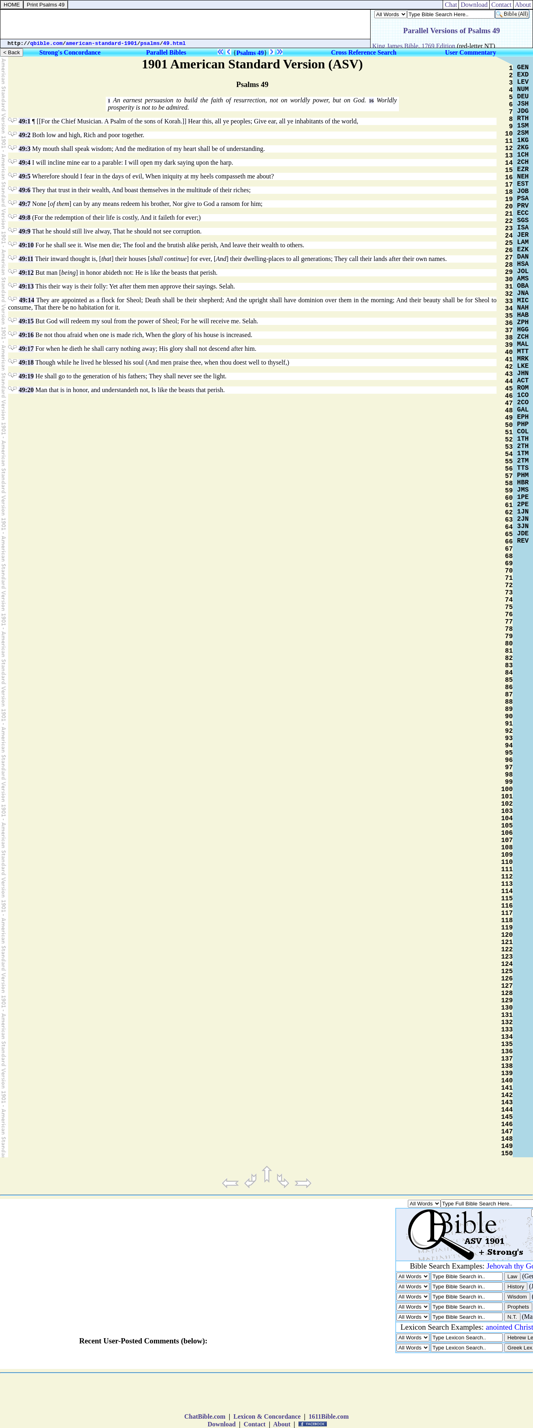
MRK (523, 359)
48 (509, 410)
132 (507, 1022)
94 (509, 745)
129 (507, 1000)
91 (509, 724)
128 (507, 993)
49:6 (24, 190)
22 (509, 221)
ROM (523, 388)
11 (509, 141)
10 (509, 134)
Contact (501, 4)
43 (509, 374)
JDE (523, 533)
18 (509, 192)
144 (507, 1110)
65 (509, 534)
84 (509, 673)
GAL (523, 410)
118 (507, 920)
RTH (523, 118)
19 (509, 199)
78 (509, 629)
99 (509, 782)
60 (509, 498)
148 (507, 1139)
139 (507, 1073)
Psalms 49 (250, 52)
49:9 (24, 231)
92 (509, 731)
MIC (523, 300)
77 (509, 622)
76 (509, 614)
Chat (450, 4)
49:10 (26, 245)
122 (507, 949)
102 (507, 804)
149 (507, 1146)
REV (523, 541)
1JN (523, 512)
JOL (523, 271)
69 (509, 563)
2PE (523, 504)
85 (509, 680)
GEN (523, 67)
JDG (523, 111)
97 (509, 767)
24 (509, 236)
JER (523, 235)
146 (507, 1124)
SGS (523, 220)
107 (507, 840)
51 (509, 432)
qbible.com (46, 43)
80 (509, 643)
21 (509, 214)
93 (509, 738)
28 (509, 265)
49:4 (24, 162)
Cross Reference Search (364, 52)
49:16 (26, 334)
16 (371, 101)
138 (507, 1066)
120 (507, 935)
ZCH (523, 337)
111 (507, 869)
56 (509, 469)
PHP (523, 424)
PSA (523, 198)
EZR (523, 169)
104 (507, 818)
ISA (523, 227)
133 (507, 1029)
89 (509, 709)
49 (509, 418)
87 (509, 694)
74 (509, 600)
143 (507, 1102)
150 (507, 1153)
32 (509, 294)
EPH (523, 417)
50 (509, 425)
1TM (523, 453)
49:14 (26, 300)
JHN (523, 373)
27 (509, 257)
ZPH (523, 322)
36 (509, 323)
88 (509, 702)
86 (509, 687)
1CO (523, 395)
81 (509, 651)
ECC (523, 213)
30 (509, 279)
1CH (523, 155)
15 (509, 170)
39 (509, 345)
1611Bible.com (328, 1416)
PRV (523, 206)
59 (509, 490)
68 (509, 556)
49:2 (24, 135)
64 (509, 527)
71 (509, 578)
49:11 (26, 258)
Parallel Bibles (166, 52)
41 (509, 359)
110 (507, 862)
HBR (523, 482)
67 (509, 549)
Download (474, 4)
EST (523, 184)
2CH (523, 162)
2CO (523, 402)
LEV (523, 82)
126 (507, 978)
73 (509, 592)
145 (507, 1117)
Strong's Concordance (69, 52)
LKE (523, 366)
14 (509, 163)
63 (509, 520)
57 (509, 476)
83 (509, 665)
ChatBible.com (205, 1416)
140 (507, 1080)
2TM (523, 461)
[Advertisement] (185, 24)
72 (509, 585)
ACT (523, 380)
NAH (523, 308)
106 (507, 833)
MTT (523, 351)
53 (509, 447)
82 (509, 658)
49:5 (24, 176)
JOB (523, 191)
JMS (523, 490)
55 (509, 461)
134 (507, 1037)
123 (507, 957)
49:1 (24, 121)
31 (509, 287)
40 (509, 352)
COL (523, 431)
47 (509, 403)
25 (509, 243)
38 (509, 338)
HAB (523, 315)
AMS (523, 278)
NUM (523, 89)
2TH (523, 446)
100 (507, 789)
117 (507, 913)
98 (509, 775)
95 (509, 753)
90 (509, 716)
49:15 (26, 321)
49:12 (26, 272)
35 (509, 316)
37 (509, 330)
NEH (523, 176)
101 (507, 796)
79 (509, 636)
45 (509, 389)
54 (509, 454)
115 (507, 898)
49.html (174, 43)
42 (509, 367)
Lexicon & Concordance (267, 1416)
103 (507, 811)
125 (507, 971)
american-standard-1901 (101, 43)
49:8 (24, 217)
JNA (523, 293)
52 (509, 439)
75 (509, 607)
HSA (523, 264)
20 (509, 206)
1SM (523, 125)
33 (509, 301)
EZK (523, 249)
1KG (523, 140)
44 (509, 381)
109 (507, 855)
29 (509, 272)
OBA (523, 286)
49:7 (24, 203)
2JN (523, 519)
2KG (523, 147)
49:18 (26, 362)
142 (507, 1095)
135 (507, 1044)
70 (509, 571)
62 (509, 512)
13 (509, 155)
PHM (523, 475)
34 (509, 308)
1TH (523, 439)
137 (507, 1059)
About (523, 4)
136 (507, 1051)
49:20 (26, 389)
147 (507, 1131)
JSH (523, 104)
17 (509, 185)
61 (509, 505)
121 (507, 942)
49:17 (26, 348)
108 (507, 847)
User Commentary (470, 52)
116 (507, 906)
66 (509, 541)
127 (507, 986)
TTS (523, 468)
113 (507, 884)
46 (509, 396)
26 (509, 250)
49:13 (26, 286)
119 (507, 927)
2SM (523, 133)
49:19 (26, 376)
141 (507, 1088)
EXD (523, 75)
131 (507, 1015)
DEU (523, 96)
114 (507, 891)
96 (509, 760)
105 (507, 826)
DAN (523, 257)
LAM (523, 242)
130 (507, 1008)
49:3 (24, 148)
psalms (150, 43)
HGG (523, 329)
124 (507, 964)
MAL (523, 344)
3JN (523, 526)
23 (509, 228)
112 (507, 877)
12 (509, 148)
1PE (523, 497)
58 (509, 483)
